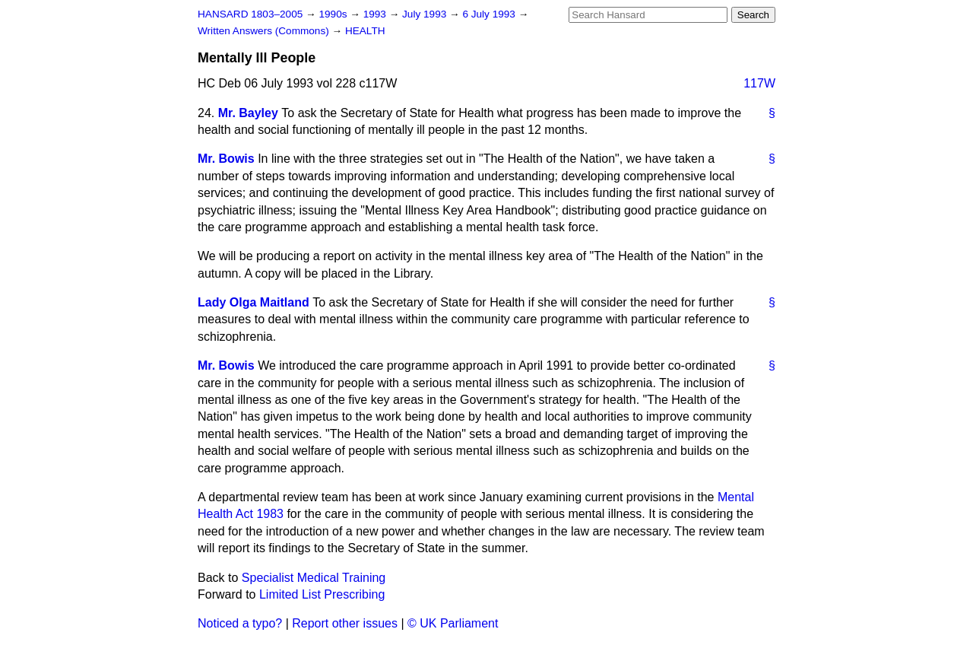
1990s (334, 14)
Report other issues (345, 623)
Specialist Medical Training (313, 577)
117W (759, 83)
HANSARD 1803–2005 (250, 14)
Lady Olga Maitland (253, 302)
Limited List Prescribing (322, 594)
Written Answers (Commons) (265, 31)
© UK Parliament (452, 623)
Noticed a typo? (240, 623)
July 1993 (425, 14)
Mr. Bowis (226, 158)
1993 (376, 14)
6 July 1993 (490, 14)
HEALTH (365, 31)
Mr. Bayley (248, 112)
